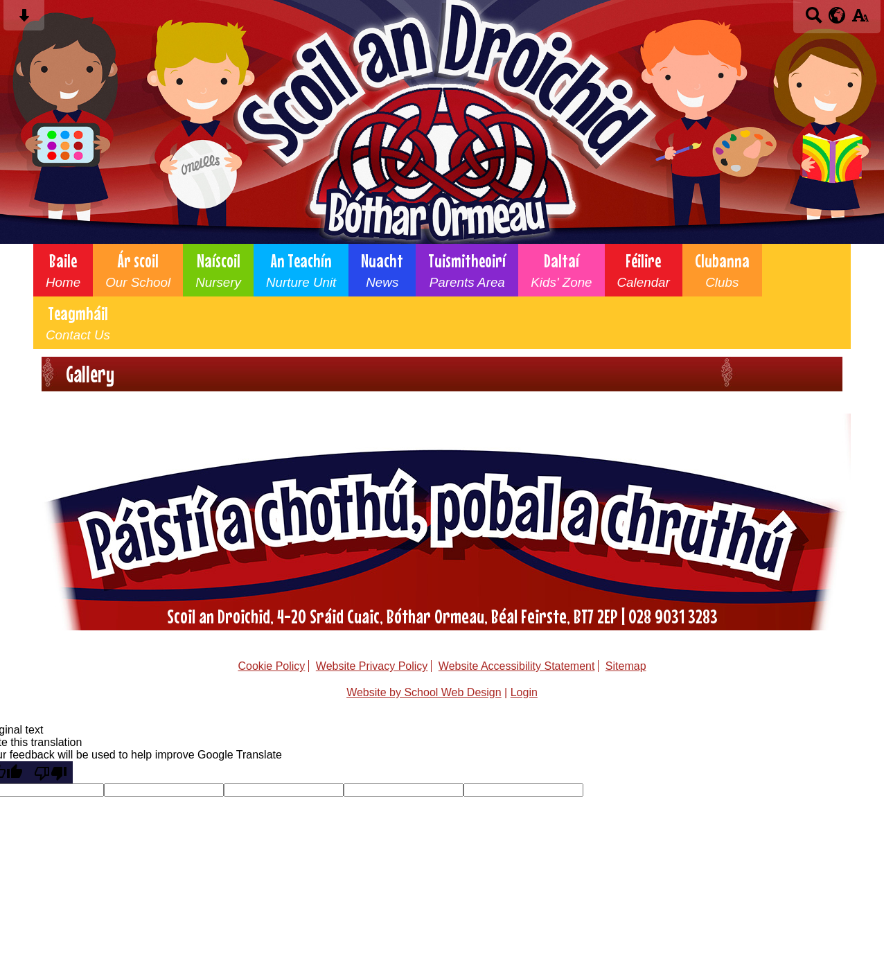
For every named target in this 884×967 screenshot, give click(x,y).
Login (524, 692)
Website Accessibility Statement (517, 666)
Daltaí (561, 270)
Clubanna (722, 270)
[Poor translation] (50, 772)
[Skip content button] (24, 20)
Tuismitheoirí (467, 270)
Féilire (643, 270)
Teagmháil (78, 323)
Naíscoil (218, 270)
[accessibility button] (860, 20)
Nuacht (382, 270)
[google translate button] (837, 15)
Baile (63, 270)
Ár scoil (137, 270)
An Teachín (301, 270)
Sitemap (625, 666)
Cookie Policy (271, 666)
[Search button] (814, 20)
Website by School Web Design (424, 692)
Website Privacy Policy (372, 666)
